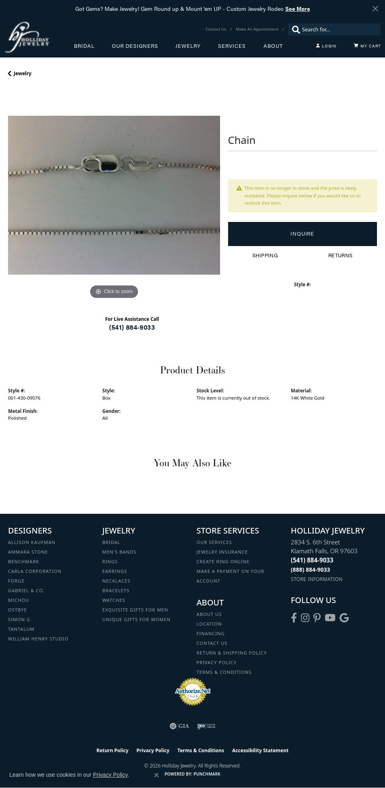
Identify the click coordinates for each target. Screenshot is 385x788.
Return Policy (113, 750)
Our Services (214, 542)
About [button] (273, 45)
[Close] (375, 9)
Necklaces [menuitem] (116, 581)
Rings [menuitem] (110, 561)
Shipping (265, 255)
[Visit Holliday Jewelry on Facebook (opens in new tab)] (294, 618)
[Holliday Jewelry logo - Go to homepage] (39, 37)
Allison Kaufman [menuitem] (32, 542)
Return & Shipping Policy (232, 653)
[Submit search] (294, 29)
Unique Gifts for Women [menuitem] (136, 619)
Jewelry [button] (188, 45)
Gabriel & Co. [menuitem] (26, 590)
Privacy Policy (217, 662)
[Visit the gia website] (179, 726)
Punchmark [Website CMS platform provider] (207, 774)
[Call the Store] (312, 560)
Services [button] (232, 45)
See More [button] (297, 8)
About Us (209, 614)
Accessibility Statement (260, 750)
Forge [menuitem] (16, 581)
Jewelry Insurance (222, 552)
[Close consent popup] (156, 775)
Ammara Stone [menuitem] (28, 552)
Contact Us (212, 643)
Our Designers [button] (135, 45)
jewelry (22, 73)
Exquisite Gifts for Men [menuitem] (135, 610)
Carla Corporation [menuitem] (35, 571)
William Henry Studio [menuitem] (38, 639)
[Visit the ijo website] (206, 726)
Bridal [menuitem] (111, 542)
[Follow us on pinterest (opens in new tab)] (317, 618)
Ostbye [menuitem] (17, 610)
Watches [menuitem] (113, 600)
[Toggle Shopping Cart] (367, 46)
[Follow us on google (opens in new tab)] (344, 618)
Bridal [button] (84, 45)
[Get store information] (317, 579)
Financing (211, 633)
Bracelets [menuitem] (116, 590)
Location (209, 624)
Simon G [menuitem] (19, 619)
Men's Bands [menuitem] (119, 552)
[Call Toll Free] (310, 569)
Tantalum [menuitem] (21, 629)
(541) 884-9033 (132, 327)
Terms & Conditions (224, 672)
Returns (340, 255)
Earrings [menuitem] (114, 571)
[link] (217, 29)
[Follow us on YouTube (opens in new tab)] (330, 618)
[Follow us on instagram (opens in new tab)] (305, 618)
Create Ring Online (223, 561)
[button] (326, 46)
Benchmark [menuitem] (23, 561)
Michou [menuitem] (18, 600)
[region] (114, 195)
